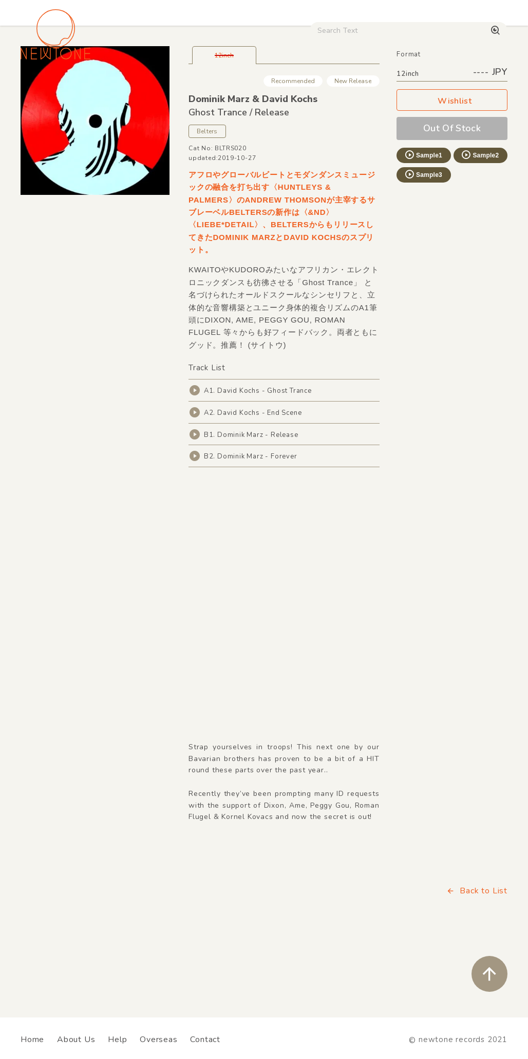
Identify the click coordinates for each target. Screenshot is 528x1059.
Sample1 (423, 227)
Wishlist (452, 173)
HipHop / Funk (184, 87)
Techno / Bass (117, 87)
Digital (443, 87)
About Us (76, 1039)
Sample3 (423, 246)
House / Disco (50, 87)
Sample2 (480, 227)
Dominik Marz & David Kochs (252, 171)
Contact (205, 1039)
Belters (207, 203)
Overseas (158, 1039)
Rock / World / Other (263, 87)
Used (403, 87)
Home (32, 1039)
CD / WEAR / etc (346, 87)
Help (117, 1039)
